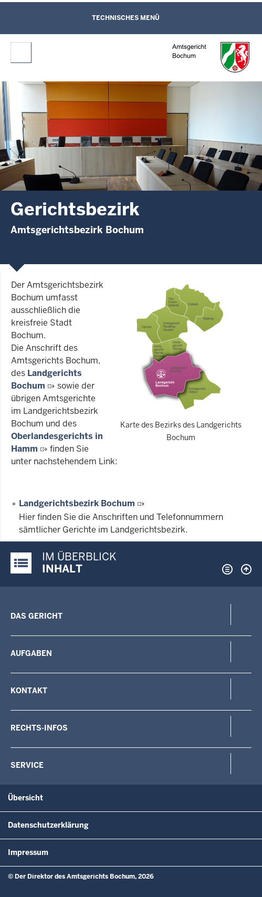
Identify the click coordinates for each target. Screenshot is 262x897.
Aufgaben (31, 653)
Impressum (28, 852)
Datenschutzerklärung (48, 825)
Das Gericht (36, 616)
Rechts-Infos (39, 728)
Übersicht (25, 797)
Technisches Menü (126, 18)
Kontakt (29, 690)
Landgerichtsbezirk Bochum (77, 503)
